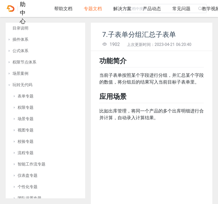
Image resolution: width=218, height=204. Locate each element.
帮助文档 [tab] (63, 8)
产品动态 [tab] (152, 8)
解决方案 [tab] (122, 8)
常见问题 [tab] (181, 8)
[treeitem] (45, 28)
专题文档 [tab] (93, 8)
